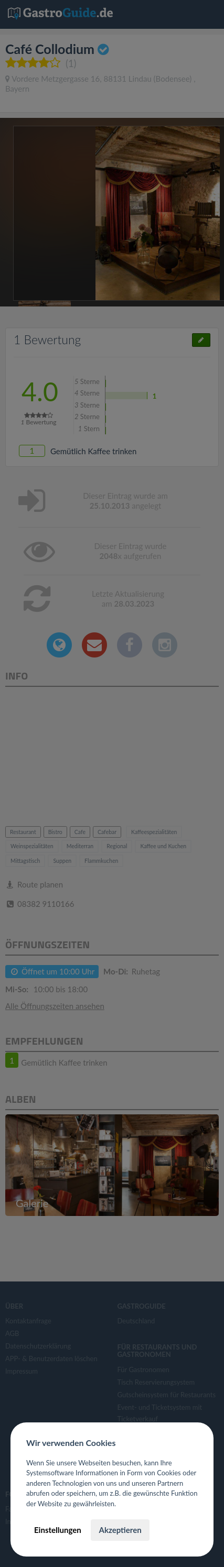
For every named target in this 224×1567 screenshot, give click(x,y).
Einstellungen (57, 1530)
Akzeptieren (120, 1530)
